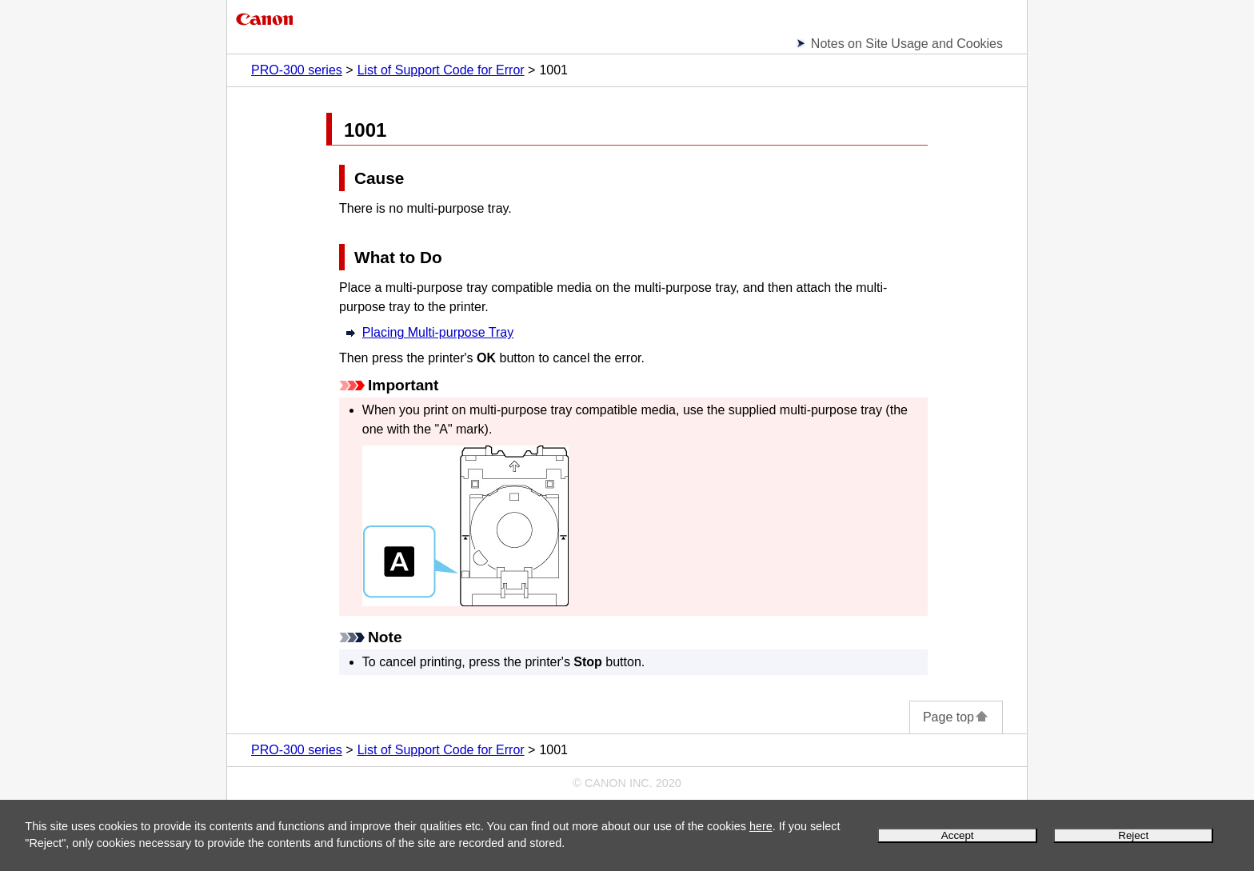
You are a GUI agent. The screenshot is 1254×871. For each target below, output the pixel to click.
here (761, 826)
